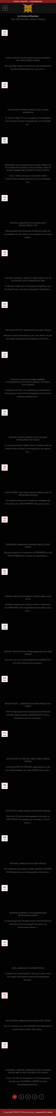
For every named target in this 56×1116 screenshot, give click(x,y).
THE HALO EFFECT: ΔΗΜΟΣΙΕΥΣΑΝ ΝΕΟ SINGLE (28, 330)
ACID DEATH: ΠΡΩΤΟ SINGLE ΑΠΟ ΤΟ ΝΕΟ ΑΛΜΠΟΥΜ (28, 111)
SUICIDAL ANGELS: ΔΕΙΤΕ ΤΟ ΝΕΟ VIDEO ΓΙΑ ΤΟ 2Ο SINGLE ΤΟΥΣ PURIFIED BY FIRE (28, 279)
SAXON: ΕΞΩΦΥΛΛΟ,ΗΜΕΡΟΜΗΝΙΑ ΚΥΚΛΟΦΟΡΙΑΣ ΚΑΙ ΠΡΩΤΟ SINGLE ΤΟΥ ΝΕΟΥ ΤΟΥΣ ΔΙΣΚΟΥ (28, 382)
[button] (5, 8)
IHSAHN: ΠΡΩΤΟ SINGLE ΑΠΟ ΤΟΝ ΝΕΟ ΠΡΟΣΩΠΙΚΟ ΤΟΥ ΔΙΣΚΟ (28, 438)
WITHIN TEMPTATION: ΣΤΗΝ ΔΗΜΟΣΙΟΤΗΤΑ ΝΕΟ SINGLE (28, 652)
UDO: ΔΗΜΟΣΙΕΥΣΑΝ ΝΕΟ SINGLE (28, 968)
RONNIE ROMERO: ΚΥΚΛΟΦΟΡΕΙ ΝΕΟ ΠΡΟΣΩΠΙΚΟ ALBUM (28, 914)
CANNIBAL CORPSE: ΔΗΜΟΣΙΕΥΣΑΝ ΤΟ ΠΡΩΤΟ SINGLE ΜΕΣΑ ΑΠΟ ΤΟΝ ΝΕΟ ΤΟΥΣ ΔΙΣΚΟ (28, 1071)
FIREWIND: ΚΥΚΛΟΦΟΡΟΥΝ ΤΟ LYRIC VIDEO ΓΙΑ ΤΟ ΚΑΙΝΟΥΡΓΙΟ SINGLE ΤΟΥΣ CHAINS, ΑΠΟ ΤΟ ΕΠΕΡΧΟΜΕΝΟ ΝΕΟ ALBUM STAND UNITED (28, 167)
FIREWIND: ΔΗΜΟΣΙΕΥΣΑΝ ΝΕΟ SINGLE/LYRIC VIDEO (28, 545)
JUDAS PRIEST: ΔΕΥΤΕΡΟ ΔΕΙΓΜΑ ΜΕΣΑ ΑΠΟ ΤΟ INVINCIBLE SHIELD (28, 493)
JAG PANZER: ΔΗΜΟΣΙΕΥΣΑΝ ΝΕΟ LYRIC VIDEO (28, 1020)
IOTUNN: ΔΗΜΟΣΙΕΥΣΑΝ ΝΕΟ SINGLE (28, 863)
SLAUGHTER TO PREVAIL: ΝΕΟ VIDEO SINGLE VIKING (28, 760)
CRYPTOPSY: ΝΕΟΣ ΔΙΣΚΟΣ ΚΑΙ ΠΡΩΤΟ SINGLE (28, 811)
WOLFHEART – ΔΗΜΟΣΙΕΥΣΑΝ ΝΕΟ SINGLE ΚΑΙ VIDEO (28, 704)
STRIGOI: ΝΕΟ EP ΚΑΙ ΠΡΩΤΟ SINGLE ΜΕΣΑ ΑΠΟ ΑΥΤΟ (28, 597)
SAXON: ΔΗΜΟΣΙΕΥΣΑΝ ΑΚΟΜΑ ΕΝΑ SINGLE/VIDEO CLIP (28, 224)
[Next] (41, 1096)
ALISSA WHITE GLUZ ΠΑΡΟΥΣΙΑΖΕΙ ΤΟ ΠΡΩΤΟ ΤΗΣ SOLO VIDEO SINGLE (28, 59)
